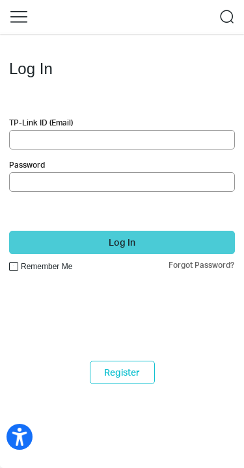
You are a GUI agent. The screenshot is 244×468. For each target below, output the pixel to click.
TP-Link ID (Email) (41, 122)
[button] (19, 17)
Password (27, 165)
